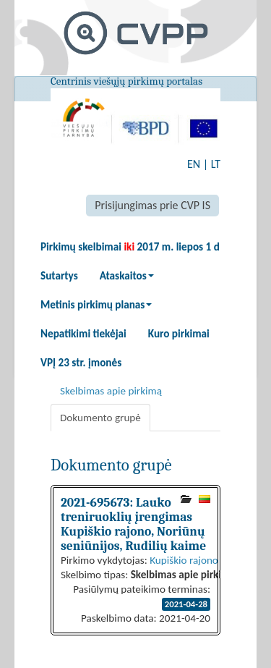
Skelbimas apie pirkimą (111, 390)
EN (193, 164)
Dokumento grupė (100, 417)
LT (215, 164)
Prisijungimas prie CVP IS (152, 205)
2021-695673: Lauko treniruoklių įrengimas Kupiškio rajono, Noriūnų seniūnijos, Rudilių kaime (133, 524)
